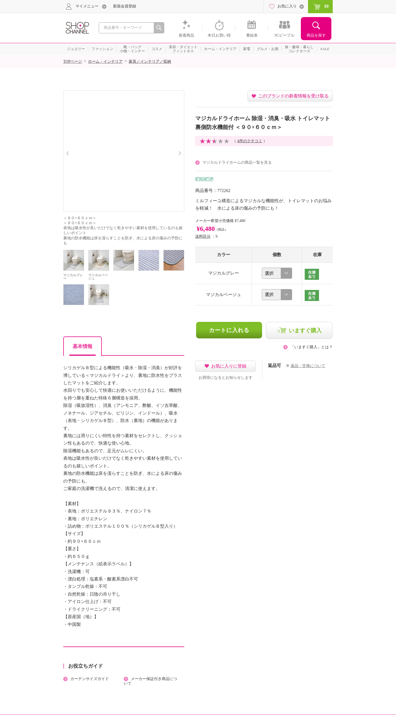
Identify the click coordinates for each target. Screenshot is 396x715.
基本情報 (82, 346)
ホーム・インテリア (105, 61)
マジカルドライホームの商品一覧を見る (237, 162)
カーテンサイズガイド (89, 679)
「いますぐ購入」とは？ (311, 347)
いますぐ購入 (305, 330)
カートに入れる (229, 330)
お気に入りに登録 (228, 366)
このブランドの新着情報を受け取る (293, 96)
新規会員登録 (124, 6)
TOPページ (72, 61)
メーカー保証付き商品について (150, 681)
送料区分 (203, 236)
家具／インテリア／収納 (150, 61)
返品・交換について (308, 366)
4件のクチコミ (249, 141)
